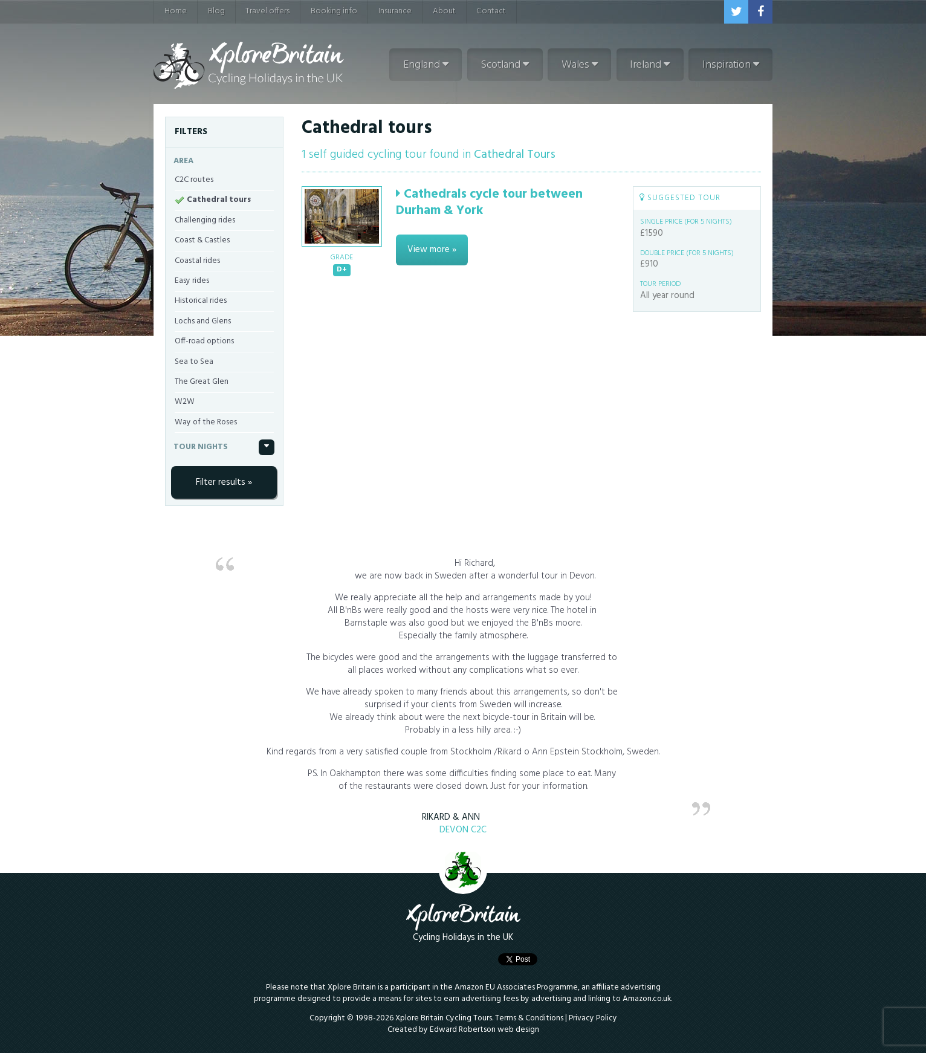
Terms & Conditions (529, 1018)
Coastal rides (197, 260)
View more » (431, 249)
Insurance (395, 11)
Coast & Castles (202, 240)
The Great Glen (201, 381)
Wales (580, 65)
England (425, 65)
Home (175, 11)
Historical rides (201, 300)
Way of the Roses (206, 422)
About (444, 11)
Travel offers (267, 11)
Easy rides (192, 280)
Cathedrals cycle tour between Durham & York (489, 202)
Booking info (334, 11)
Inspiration (730, 65)
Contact (491, 11)
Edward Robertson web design (484, 1029)
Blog (216, 11)
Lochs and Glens (203, 321)
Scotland (505, 65)
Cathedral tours (219, 199)
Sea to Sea (194, 361)
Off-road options (204, 341)
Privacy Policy (593, 1018)
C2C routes (194, 179)
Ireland (650, 65)
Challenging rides (205, 220)
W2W (185, 401)
